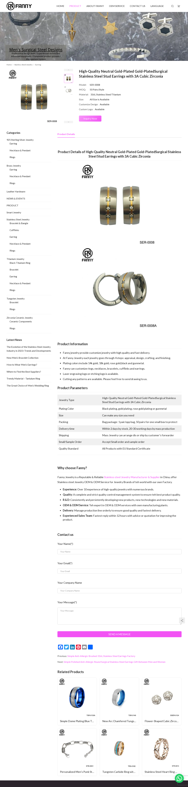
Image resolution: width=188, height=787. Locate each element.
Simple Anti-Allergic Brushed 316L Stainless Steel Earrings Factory (101, 656)
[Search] (172, 6)
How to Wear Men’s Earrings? (22, 364)
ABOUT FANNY (95, 5)
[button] (179, 778)
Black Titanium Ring (20, 262)
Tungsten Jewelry (16, 298)
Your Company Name (69, 582)
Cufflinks (14, 230)
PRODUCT (75, 5)
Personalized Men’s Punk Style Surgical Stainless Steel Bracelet (78, 771)
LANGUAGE (157, 5)
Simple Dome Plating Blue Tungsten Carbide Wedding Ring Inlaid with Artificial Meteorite (78, 721)
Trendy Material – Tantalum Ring (23, 378)
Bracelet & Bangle (19, 223)
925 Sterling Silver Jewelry (20, 139)
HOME (60, 5)
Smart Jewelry (14, 212)
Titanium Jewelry (15, 258)
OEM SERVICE (117, 5)
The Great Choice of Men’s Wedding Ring (28, 385)
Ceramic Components (21, 321)
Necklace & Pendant (20, 150)
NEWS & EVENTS (16, 198)
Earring (13, 143)
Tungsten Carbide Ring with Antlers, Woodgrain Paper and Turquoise (120, 771)
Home (9, 65)
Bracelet (14, 269)
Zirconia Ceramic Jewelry (20, 317)
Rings (12, 157)
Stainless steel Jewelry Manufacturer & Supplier (132, 477)
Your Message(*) (67, 602)
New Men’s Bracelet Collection (22, 357)
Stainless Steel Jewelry (18, 219)
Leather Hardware (16, 191)
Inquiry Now (90, 118)
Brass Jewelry (14, 165)
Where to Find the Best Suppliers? (24, 371)
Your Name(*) (65, 543)
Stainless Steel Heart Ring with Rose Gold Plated (163, 771)
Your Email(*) (64, 563)
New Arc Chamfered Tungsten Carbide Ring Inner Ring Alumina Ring (120, 721)
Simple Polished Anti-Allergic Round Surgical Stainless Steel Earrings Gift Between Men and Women (114, 661)
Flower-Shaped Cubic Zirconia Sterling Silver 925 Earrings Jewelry (163, 721)
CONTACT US (137, 5)
